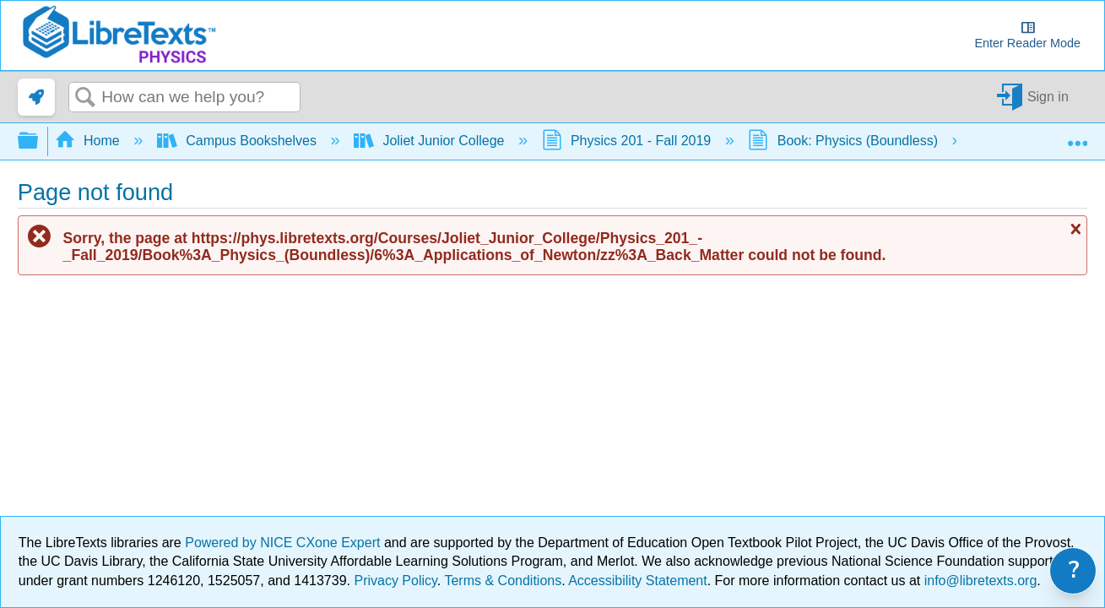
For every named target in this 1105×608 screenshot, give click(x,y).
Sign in (1048, 97)
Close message (1073, 228)
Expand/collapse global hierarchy (39, 141)
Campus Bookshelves (239, 140)
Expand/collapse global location (1077, 136)
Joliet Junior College (431, 140)
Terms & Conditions (502, 580)
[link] (36, 97)
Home (89, 140)
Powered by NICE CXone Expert (284, 542)
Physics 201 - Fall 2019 (628, 140)
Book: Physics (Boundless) (844, 140)
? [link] (1074, 570)
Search (85, 98)
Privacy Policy (395, 580)
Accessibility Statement (637, 580)
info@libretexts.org (978, 580)
